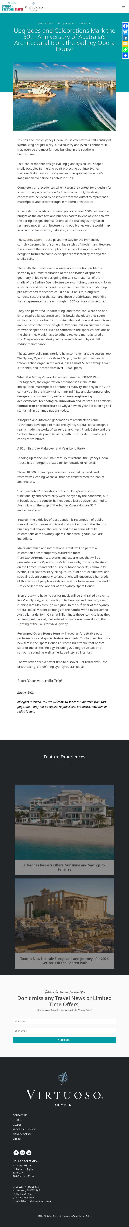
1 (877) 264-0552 (25, 1197)
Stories (17, 1120)
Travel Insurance (24, 1129)
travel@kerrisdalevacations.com (33, 1201)
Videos (17, 1139)
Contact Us (20, 1115)
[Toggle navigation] (124, 8)
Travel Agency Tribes (82, 1216)
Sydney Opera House (37, 240)
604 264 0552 (24, 1194)
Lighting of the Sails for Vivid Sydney (42, 624)
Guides (17, 1124)
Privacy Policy (85, 1010)
